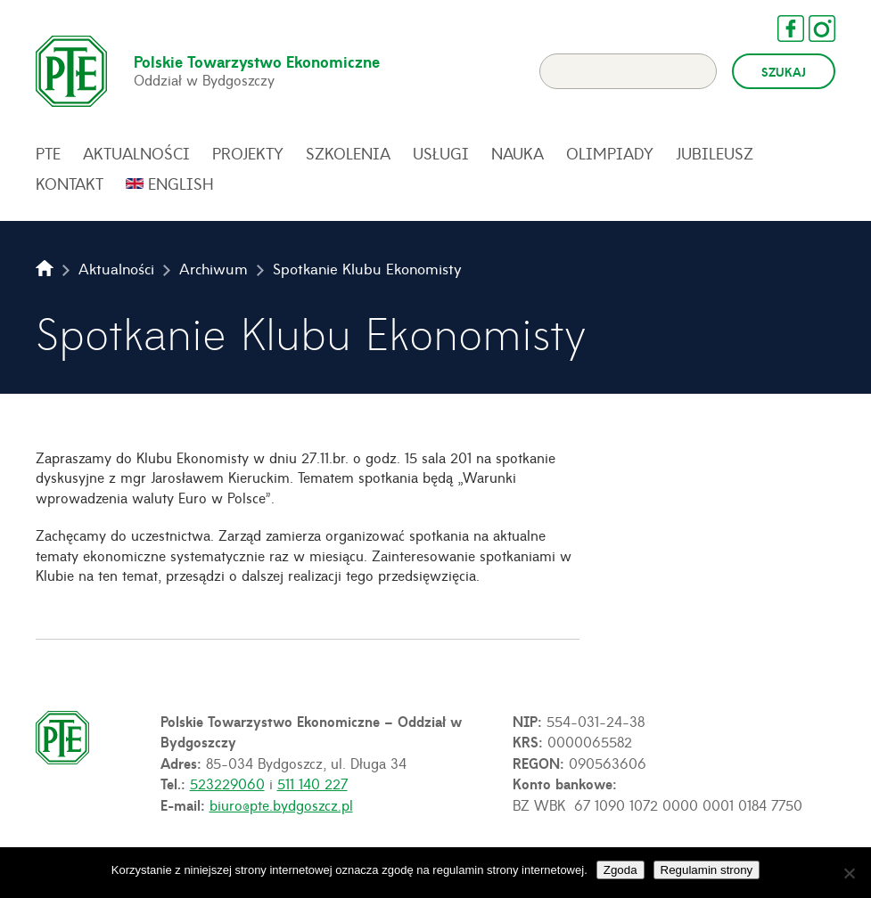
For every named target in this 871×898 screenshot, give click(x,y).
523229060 (227, 783)
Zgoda (620, 870)
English (181, 183)
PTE (48, 153)
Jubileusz (714, 153)
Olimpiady (609, 153)
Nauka (517, 153)
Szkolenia (348, 153)
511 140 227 (312, 783)
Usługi (441, 153)
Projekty (247, 153)
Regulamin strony (707, 870)
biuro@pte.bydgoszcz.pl (281, 804)
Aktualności (136, 153)
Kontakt (69, 183)
